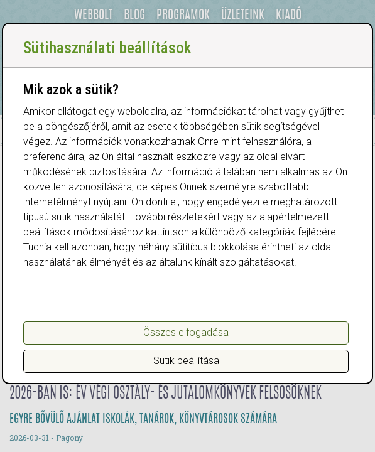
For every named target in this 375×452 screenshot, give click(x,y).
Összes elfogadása (186, 332)
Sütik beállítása (186, 361)
